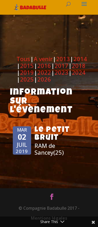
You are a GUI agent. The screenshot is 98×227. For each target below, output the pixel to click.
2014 (80, 59)
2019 (27, 72)
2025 (27, 79)
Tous (23, 59)
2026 (44, 79)
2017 (61, 65)
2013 (63, 59)
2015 (27, 65)
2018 (78, 65)
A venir (43, 59)
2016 (44, 65)
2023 (61, 72)
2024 (78, 72)
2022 (44, 72)
